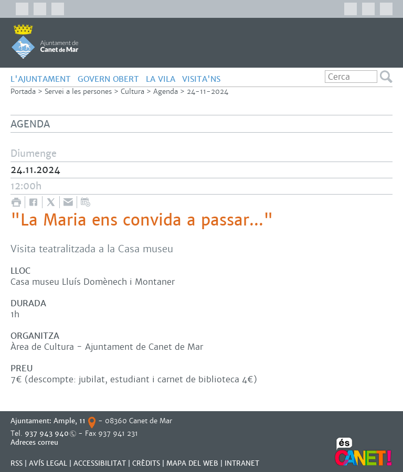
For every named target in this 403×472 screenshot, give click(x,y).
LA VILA (160, 79)
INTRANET (242, 463)
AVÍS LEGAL (48, 463)
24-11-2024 (207, 91)
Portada (23, 91)
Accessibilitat (99, 463)
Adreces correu (35, 442)
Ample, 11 (70, 420)
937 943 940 (47, 433)
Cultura (132, 91)
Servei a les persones (78, 91)
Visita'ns (201, 79)
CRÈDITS (146, 463)
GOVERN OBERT (108, 79)
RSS (16, 463)
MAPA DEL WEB (192, 463)
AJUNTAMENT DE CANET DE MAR (44, 41)
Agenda (165, 91)
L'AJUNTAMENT (40, 79)
